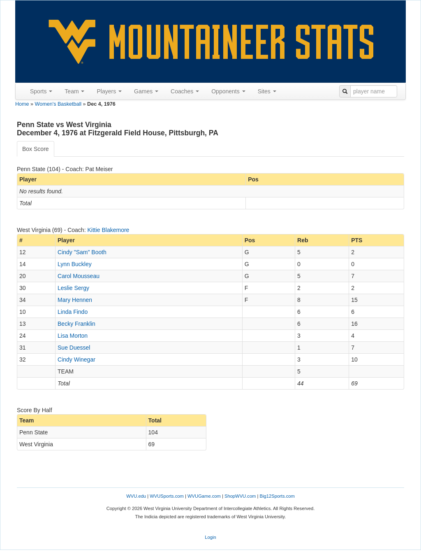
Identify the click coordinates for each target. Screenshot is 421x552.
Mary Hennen (75, 300)
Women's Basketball (58, 104)
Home (22, 104)
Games (146, 91)
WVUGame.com (204, 496)
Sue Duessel (74, 347)
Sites (267, 91)
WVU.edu (136, 496)
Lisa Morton (73, 335)
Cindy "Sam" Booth (82, 252)
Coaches (185, 91)
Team (74, 91)
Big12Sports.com (277, 496)
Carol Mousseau (78, 276)
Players (109, 91)
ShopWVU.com (240, 496)
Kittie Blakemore (108, 230)
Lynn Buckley (75, 264)
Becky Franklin (76, 323)
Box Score (35, 149)
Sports (41, 91)
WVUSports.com (167, 496)
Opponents (228, 91)
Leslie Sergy (73, 288)
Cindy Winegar (76, 359)
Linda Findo (73, 311)
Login (210, 537)
